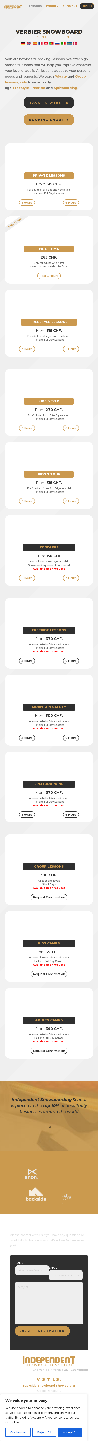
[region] (44, 1417)
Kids (23, 82)
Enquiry (52, 6)
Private (61, 76)
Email (53, 1267)
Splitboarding (65, 88)
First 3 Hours (49, 276)
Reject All (44, 1432)
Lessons (35, 6)
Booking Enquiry (49, 120)
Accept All (70, 1432)
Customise (18, 1432)
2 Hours (27, 578)
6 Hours (71, 202)
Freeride (37, 88)
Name (19, 1262)
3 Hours (27, 202)
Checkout (70, 6)
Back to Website (48, 102)
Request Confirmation (49, 897)
